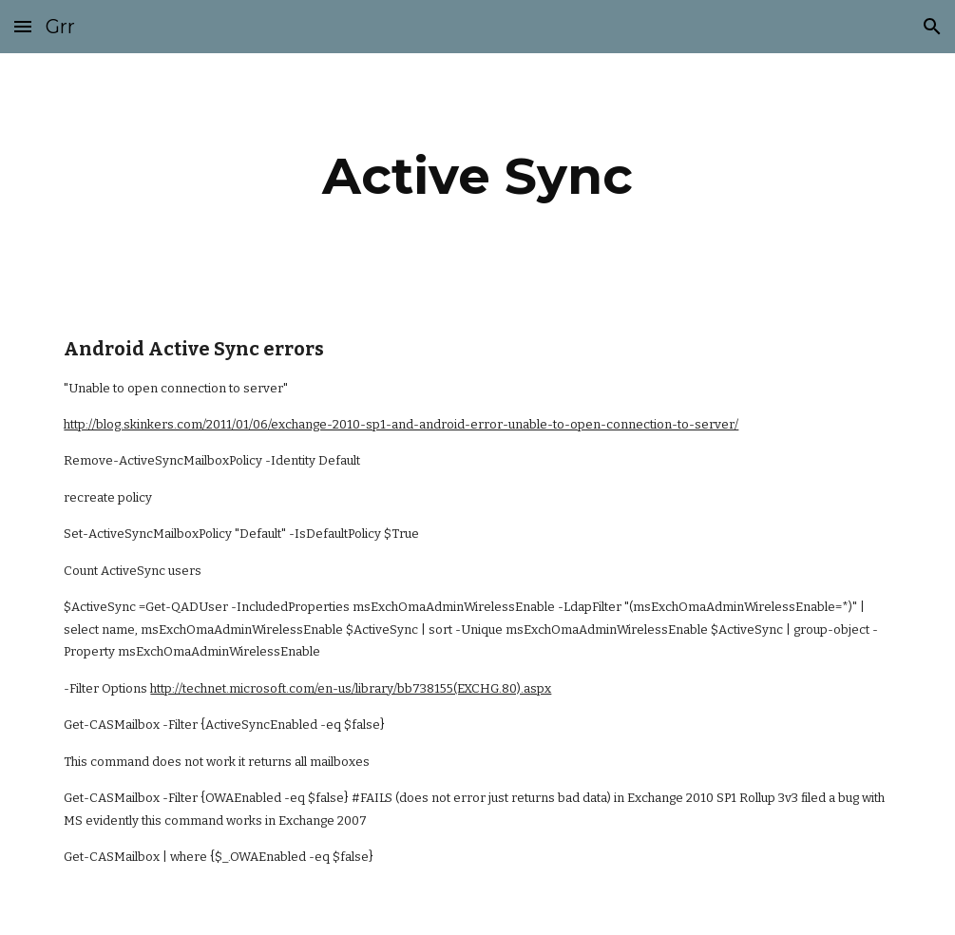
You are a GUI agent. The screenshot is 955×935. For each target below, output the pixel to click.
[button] (23, 26)
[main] (477, 176)
